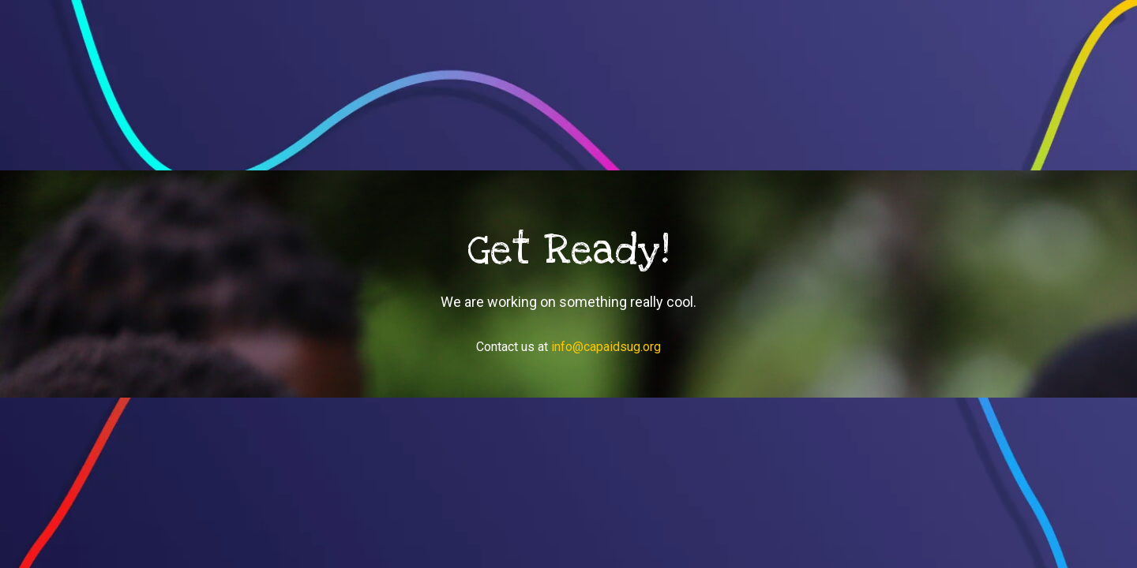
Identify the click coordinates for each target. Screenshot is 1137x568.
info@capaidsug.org (606, 346)
